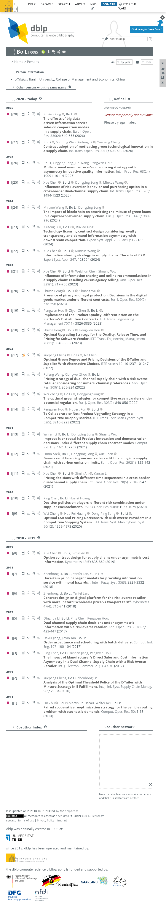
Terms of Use (26, 820)
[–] (13, 72)
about (80, 4)
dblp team (71, 811)
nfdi (93, 4)
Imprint (62, 820)
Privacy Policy (45, 820)
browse (47, 4)
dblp (31, 4)
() (88, 151)
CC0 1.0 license (91, 816)
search (64, 4)
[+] (13, 87)
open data (62, 816)
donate (108, 4)
